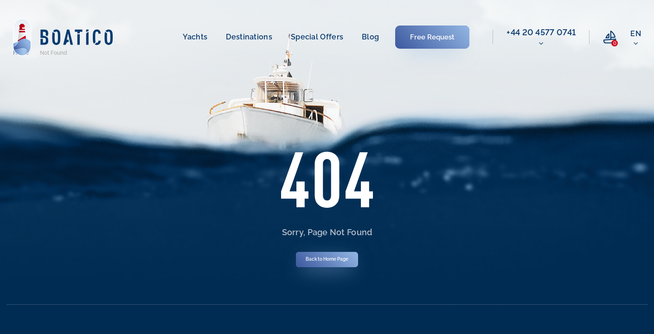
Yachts (195, 36)
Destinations (249, 36)
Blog (370, 36)
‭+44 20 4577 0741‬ (541, 32)
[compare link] (609, 37)
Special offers (317, 36)
